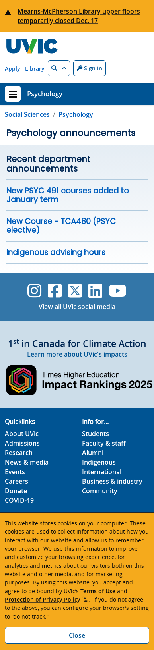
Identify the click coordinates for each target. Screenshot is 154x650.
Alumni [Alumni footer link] (92, 452)
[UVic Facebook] (55, 291)
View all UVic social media (77, 306)
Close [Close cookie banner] (77, 635)
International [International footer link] (101, 471)
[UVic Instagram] (34, 291)
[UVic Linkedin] (95, 291)
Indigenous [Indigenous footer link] (99, 462)
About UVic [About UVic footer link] (22, 433)
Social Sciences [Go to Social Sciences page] (27, 114)
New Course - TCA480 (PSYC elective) (61, 225)
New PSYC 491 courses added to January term (67, 195)
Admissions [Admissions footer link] (22, 443)
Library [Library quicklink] (35, 68)
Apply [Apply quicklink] (12, 68)
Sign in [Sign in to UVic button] (89, 68)
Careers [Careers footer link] (16, 481)
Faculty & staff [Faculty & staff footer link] (104, 443)
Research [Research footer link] (19, 452)
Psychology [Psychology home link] (44, 93)
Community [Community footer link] (99, 490)
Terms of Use (97, 591)
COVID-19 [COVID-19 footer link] (19, 500)
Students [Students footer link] (95, 433)
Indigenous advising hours (55, 252)
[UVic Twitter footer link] (75, 291)
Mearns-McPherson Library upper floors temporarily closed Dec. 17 (79, 16)
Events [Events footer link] (15, 471)
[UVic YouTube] (118, 291)
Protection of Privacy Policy (42, 599)
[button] (59, 68)
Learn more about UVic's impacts (77, 354)
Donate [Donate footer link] (16, 490)
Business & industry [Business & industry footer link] (112, 481)
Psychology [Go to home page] (75, 114)
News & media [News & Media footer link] (27, 462)
